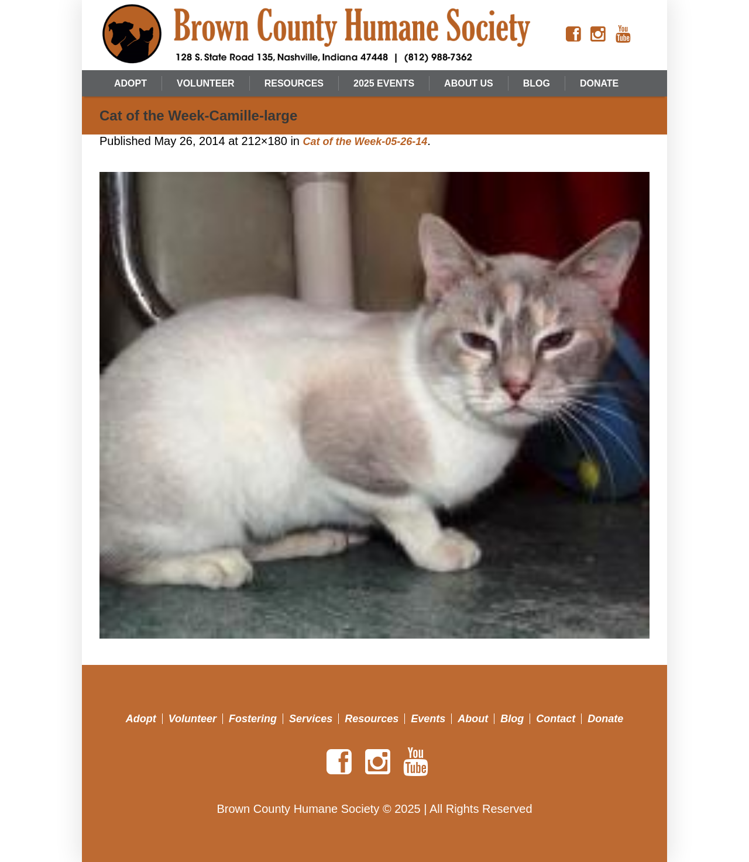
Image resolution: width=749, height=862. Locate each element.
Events (428, 718)
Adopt (141, 718)
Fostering (253, 718)
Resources (371, 718)
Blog (512, 718)
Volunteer (193, 718)
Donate (605, 718)
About (473, 718)
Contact (555, 718)
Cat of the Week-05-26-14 (365, 141)
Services (310, 718)
